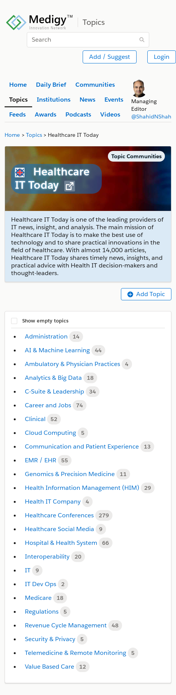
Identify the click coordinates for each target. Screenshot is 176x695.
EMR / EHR (41, 460)
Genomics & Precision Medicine (70, 474)
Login (161, 57)
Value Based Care (50, 667)
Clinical (36, 419)
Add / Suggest (109, 57)
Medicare (39, 598)
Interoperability (48, 556)
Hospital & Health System (62, 543)
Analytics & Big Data (54, 378)
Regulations (42, 612)
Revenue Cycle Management (66, 625)
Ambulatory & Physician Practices (73, 364)
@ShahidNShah (151, 116)
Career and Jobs (49, 405)
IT (28, 570)
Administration (47, 336)
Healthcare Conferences (60, 515)
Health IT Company (53, 501)
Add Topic (146, 294)
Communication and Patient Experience (82, 446)
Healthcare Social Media (60, 529)
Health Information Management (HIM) (83, 488)
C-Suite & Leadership (55, 391)
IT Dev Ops (41, 584)
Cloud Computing (51, 433)
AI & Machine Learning (58, 350)
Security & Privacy (51, 639)
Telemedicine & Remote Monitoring (76, 653)
